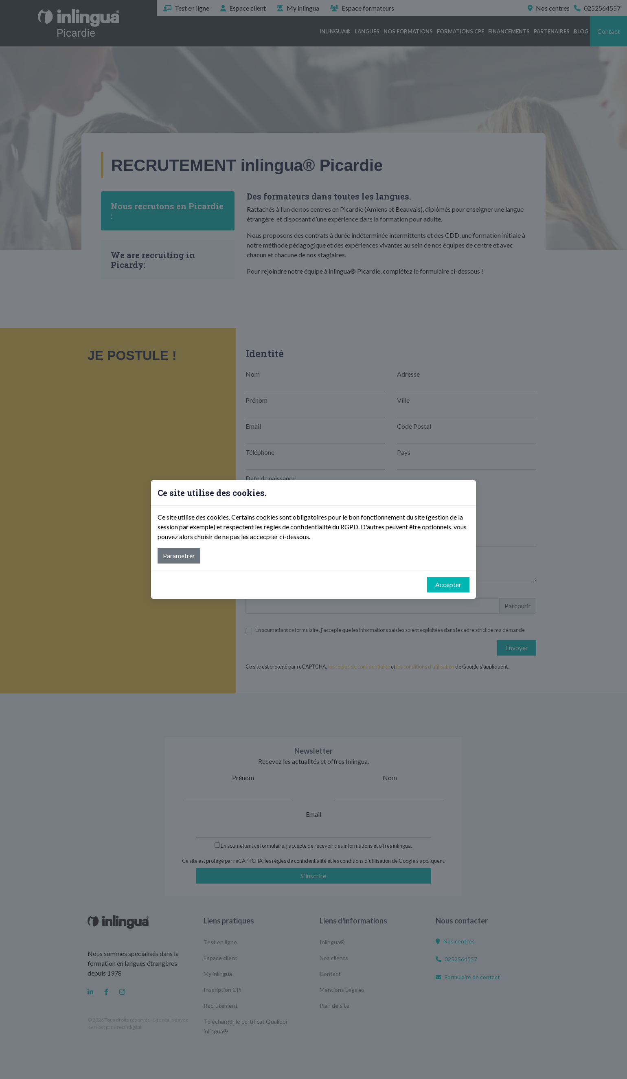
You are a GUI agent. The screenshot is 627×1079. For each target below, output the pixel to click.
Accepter (448, 584)
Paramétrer (179, 555)
